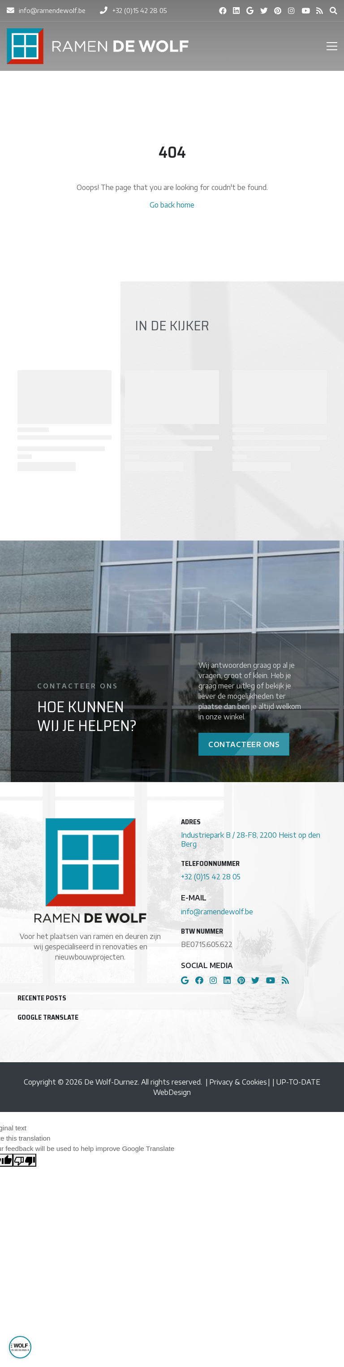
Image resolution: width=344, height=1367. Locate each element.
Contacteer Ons (244, 744)
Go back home (172, 204)
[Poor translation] (24, 1160)
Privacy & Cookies (238, 1081)
